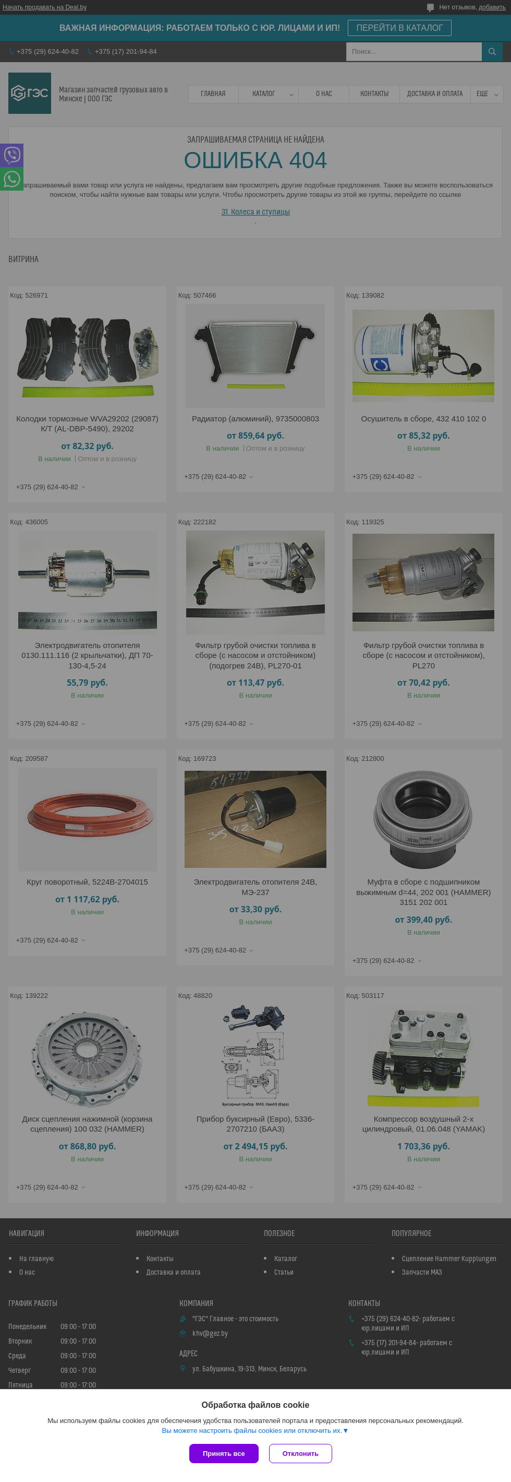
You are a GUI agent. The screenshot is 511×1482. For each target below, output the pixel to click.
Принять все (224, 1453)
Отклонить (301, 1453)
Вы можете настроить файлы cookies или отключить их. (252, 1430)
